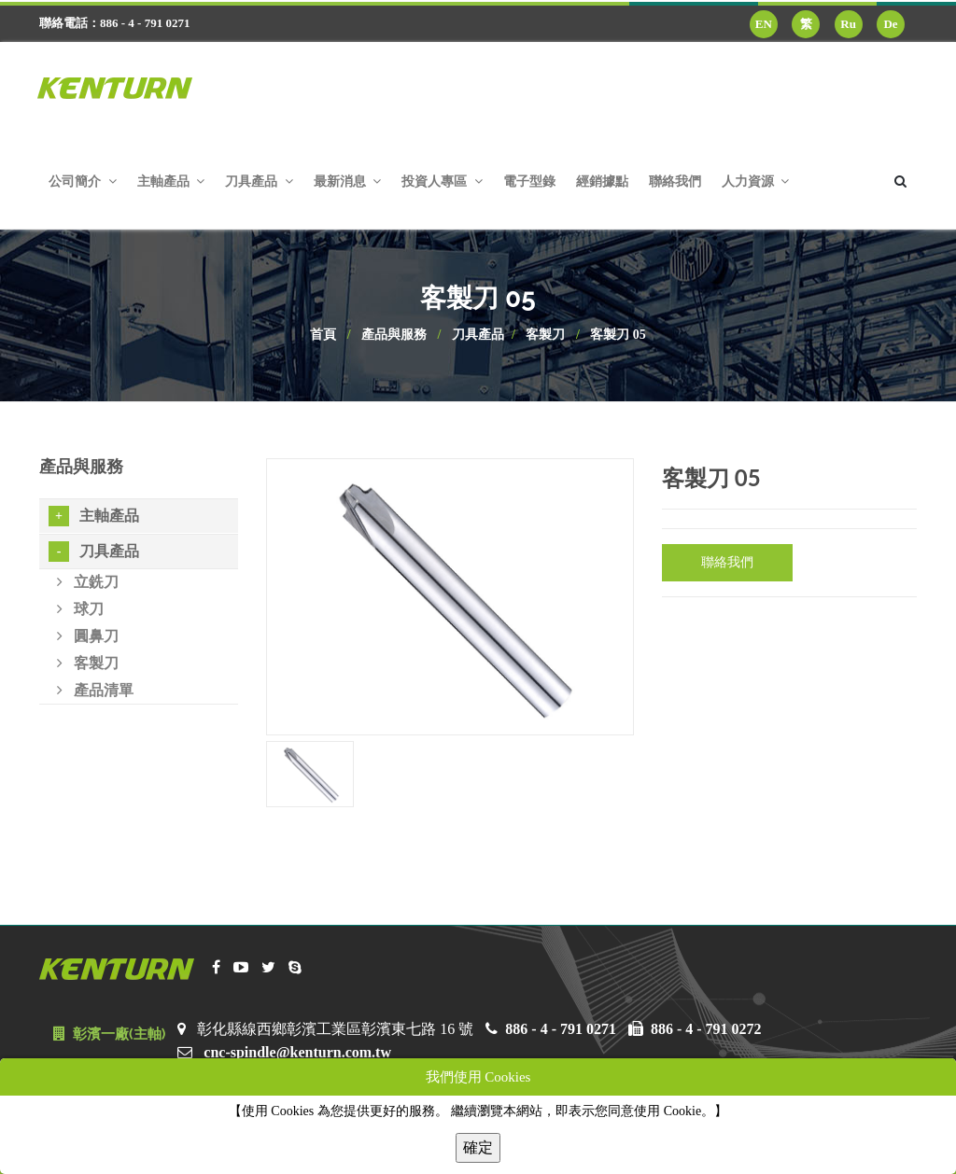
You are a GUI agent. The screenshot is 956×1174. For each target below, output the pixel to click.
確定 (478, 1147)
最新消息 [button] (348, 182)
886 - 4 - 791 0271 (560, 1029)
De (890, 24)
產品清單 (95, 690)
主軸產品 (94, 516)
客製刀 (545, 335)
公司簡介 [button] (83, 182)
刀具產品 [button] (259, 182)
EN (763, 24)
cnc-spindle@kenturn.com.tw (297, 1052)
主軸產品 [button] (171, 182)
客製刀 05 (618, 335)
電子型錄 (529, 182)
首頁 (323, 335)
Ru (848, 24)
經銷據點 (602, 182)
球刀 (80, 609)
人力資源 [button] (756, 182)
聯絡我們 (675, 182)
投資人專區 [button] (442, 182)
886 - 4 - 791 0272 (706, 1029)
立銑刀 (88, 582)
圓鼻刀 (88, 636)
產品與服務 (394, 335)
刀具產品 (478, 335)
